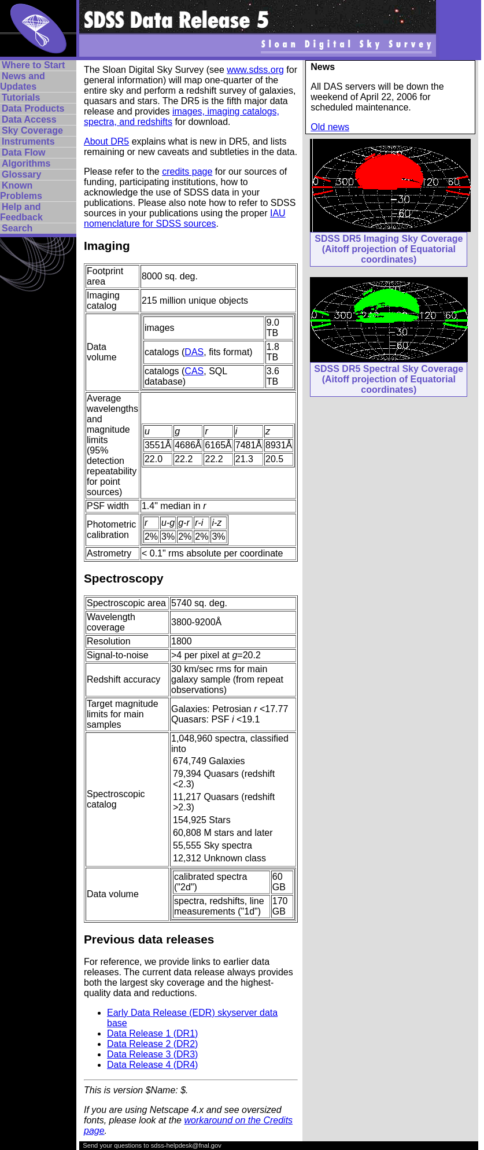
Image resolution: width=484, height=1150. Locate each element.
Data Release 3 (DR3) (152, 1054)
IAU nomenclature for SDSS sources (185, 218)
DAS (194, 352)
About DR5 (106, 141)
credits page (187, 171)
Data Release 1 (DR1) (152, 1033)
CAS (194, 371)
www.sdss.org (255, 70)
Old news (330, 127)
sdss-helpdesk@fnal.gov (186, 1145)
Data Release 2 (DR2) (152, 1044)
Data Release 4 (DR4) (152, 1065)
